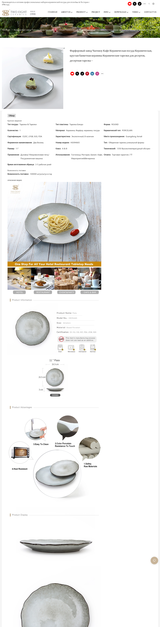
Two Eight (6, 29)
